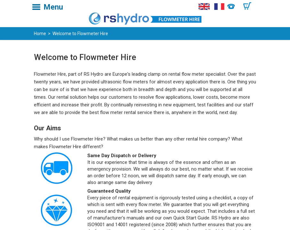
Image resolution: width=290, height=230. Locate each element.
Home (40, 33)
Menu (53, 7)
